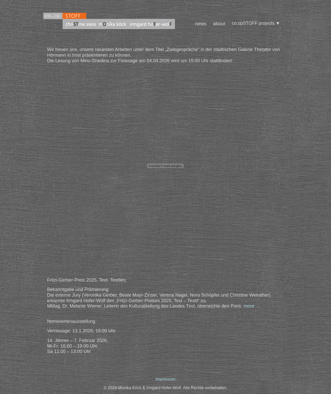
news (200, 23)
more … (252, 306)
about (219, 23)
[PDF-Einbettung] (165, 166)
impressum (165, 379)
